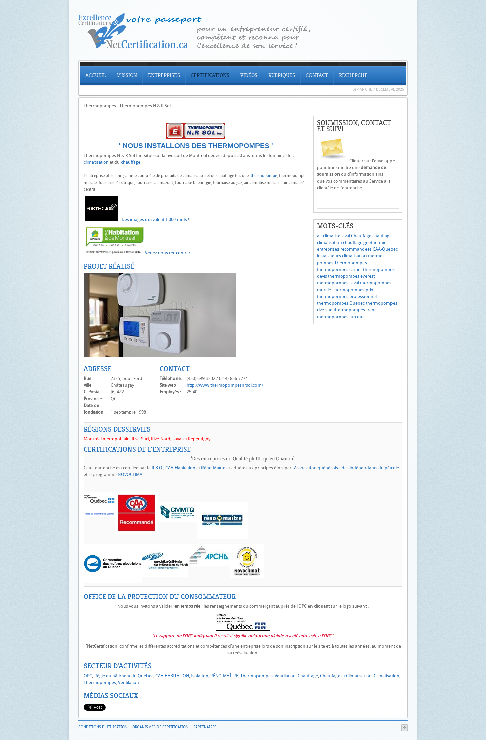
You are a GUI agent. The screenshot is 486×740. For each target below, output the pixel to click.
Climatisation (386, 675)
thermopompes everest (351, 276)
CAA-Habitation (180, 467)
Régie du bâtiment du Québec (123, 675)
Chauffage (361, 235)
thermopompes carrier (339, 269)
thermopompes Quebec (341, 303)
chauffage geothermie (364, 242)
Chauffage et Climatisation (346, 675)
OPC (88, 675)
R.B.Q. (157, 467)
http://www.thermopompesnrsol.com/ (225, 385)
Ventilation (285, 675)
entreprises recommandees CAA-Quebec (357, 249)
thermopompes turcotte (341, 316)
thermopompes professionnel (347, 296)
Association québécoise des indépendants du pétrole (346, 467)
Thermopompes (350, 262)
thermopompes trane (355, 309)
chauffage (130, 162)
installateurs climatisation (342, 255)
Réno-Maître (212, 467)
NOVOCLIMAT (131, 474)
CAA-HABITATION (172, 675)
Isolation (199, 675)
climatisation (96, 162)
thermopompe (264, 175)
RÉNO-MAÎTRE (224, 675)
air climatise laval (333, 235)
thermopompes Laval (338, 282)
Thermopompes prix (352, 289)
